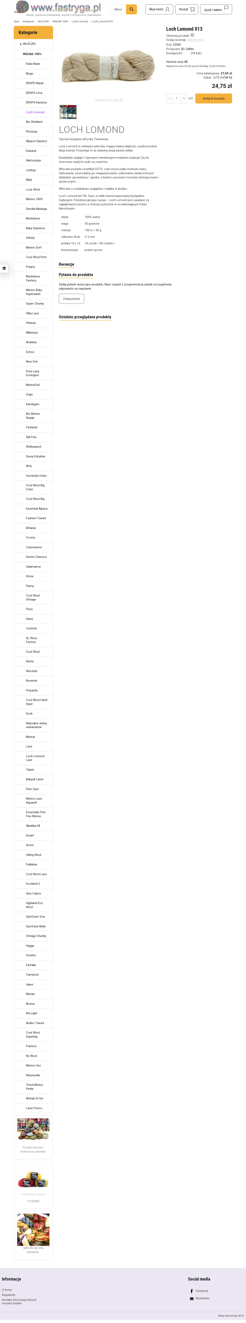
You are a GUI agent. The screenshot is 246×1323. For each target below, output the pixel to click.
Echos (30, 352)
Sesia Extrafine (35, 456)
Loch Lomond (35, 112)
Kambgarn (32, 404)
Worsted (31, 671)
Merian (30, 994)
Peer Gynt (32, 789)
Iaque (29, 984)
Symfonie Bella (36, 926)
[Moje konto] (159, 9)
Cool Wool (33, 652)
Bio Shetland (34, 122)
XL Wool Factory (31, 640)
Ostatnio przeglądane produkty (85, 317)
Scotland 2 (33, 884)
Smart (30, 835)
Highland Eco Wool (34, 905)
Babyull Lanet (34, 779)
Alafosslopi (33, 160)
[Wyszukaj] (131, 9)
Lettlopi (31, 170)
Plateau (31, 323)
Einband (31, 151)
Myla (29, 180)
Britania (31, 528)
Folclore (31, 1046)
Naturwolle (33, 1075)
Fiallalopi (31, 864)
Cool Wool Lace (36, 874)
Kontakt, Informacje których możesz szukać (19, 1301)
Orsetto (31, 955)
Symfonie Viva (35, 916)
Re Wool (31, 1056)
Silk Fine (31, 437)
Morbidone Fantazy (33, 278)
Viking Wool (33, 855)
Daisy (29, 619)
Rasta (30, 661)
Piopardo (32, 690)
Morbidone (33, 218)
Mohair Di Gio (34, 1098)
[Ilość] (177, 98)
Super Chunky (35, 303)
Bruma (30, 1004)
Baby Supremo (35, 228)
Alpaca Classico (36, 141)
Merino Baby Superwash (34, 292)
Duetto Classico (36, 557)
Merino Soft (34, 247)
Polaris (30, 267)
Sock (29, 713)
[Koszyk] (186, 9)
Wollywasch (34, 446)
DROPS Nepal (34, 83)
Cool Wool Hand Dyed (36, 702)
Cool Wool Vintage (33, 597)
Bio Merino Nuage (33, 416)
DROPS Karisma (36, 102)
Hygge (30, 946)
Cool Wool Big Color (35, 487)
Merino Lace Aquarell (34, 800)
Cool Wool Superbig (33, 1034)
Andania (31, 342)
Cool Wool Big (35, 499)
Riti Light (31, 1013)
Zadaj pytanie (71, 298)
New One (32, 361)
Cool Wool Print (36, 257)
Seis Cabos (33, 893)
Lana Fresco (34, 1108)
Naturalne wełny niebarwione (36, 725)
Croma (30, 537)
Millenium (32, 332)
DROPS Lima (34, 93)
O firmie (7, 1290)
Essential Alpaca (36, 508)
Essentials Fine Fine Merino (36, 814)
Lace (29, 746)
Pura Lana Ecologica (32, 373)
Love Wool (33, 189)
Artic (29, 466)
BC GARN (187, 49)
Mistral (30, 737)
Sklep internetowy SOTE (231, 1315)
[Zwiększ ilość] (169, 98)
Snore (30, 845)
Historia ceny (176, 62)
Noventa (31, 680)
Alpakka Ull (33, 826)
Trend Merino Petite (34, 1087)
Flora (29, 609)
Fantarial (31, 427)
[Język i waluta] (216, 9)
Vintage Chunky (36, 936)
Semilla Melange (36, 209)
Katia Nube (33, 64)
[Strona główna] (57, 9)
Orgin (29, 394)
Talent (30, 770)
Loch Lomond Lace (35, 758)
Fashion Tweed (36, 518)
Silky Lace (32, 313)
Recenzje (66, 264)
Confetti (31, 628)
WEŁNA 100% (32, 54)
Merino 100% (34, 199)
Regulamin (8, 1294)
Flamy (30, 586)
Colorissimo (34, 547)
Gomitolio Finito (36, 476)
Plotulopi (31, 131)
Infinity (30, 238)
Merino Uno (33, 1065)
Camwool (32, 974)
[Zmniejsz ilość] (184, 98)
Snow (29, 576)
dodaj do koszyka (214, 98)
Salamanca (33, 566)
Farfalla (31, 965)
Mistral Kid (33, 385)
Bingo (29, 73)
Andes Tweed (35, 1023)
